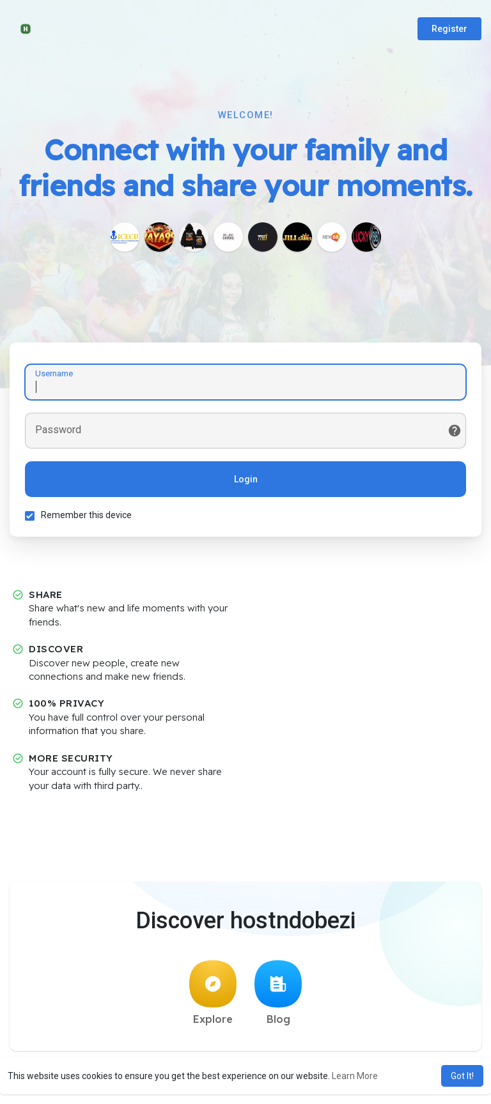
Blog (278, 994)
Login (246, 480)
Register (449, 29)
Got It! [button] (462, 1076)
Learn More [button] (355, 1076)
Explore (213, 994)
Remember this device (87, 515)
